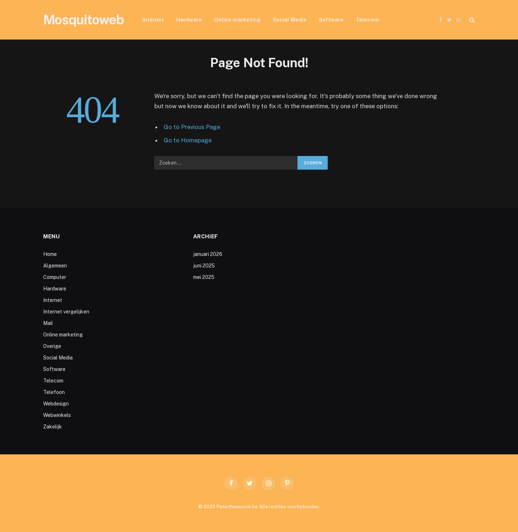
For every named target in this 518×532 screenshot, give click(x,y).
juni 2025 (204, 266)
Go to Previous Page (192, 126)
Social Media (289, 20)
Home (50, 254)
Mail (48, 323)
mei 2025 (203, 277)
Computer (54, 277)
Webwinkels (57, 415)
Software (331, 20)
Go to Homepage (188, 140)
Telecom (367, 20)
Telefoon (54, 392)
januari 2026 (207, 254)
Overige (52, 346)
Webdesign (56, 404)
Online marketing (237, 20)
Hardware (189, 20)
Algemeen (55, 266)
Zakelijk (52, 427)
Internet (153, 20)
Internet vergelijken (66, 312)
